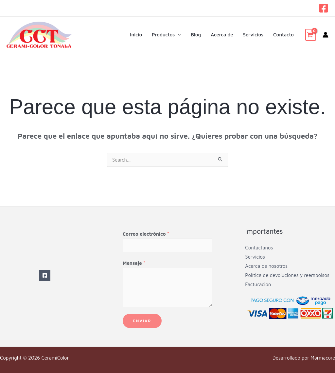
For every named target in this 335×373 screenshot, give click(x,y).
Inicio (136, 34)
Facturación (258, 284)
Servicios (253, 34)
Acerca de (222, 34)
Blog (196, 34)
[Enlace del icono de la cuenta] (325, 35)
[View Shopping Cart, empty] (310, 35)
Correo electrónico (146, 234)
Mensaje (134, 263)
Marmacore (322, 358)
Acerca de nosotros (266, 266)
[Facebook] (323, 8)
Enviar (142, 320)
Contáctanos (259, 247)
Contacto (283, 34)
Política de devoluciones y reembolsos (287, 275)
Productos (163, 34)
